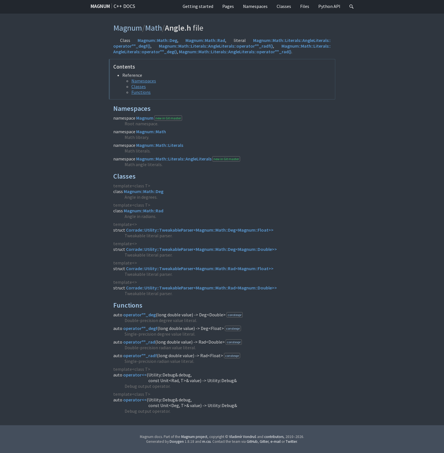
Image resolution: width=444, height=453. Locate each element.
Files (304, 6)
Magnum (100, 6)
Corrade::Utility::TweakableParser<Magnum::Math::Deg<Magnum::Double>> (201, 249)
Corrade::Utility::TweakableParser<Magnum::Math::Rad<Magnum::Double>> (201, 288)
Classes (284, 6)
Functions (141, 92)
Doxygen (177, 441)
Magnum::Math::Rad (205, 40)
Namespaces (255, 6)
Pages (228, 6)
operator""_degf (140, 328)
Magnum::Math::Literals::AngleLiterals (174, 159)
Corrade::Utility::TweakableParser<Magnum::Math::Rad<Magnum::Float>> (200, 268)
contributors (273, 436)
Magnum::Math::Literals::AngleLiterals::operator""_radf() (216, 46)
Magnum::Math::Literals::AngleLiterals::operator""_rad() (235, 51)
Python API (329, 6)
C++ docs (124, 6)
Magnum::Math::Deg (157, 40)
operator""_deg (139, 314)
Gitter (264, 441)
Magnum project (194, 436)
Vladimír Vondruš (242, 436)
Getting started (198, 6)
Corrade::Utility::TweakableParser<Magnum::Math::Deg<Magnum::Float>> (200, 230)
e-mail (275, 441)
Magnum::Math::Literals (159, 145)
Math (153, 28)
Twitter (291, 441)
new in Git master (168, 118)
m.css (206, 441)
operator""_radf (140, 355)
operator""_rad (139, 342)
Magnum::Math (151, 131)
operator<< (135, 375)
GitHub (252, 441)
